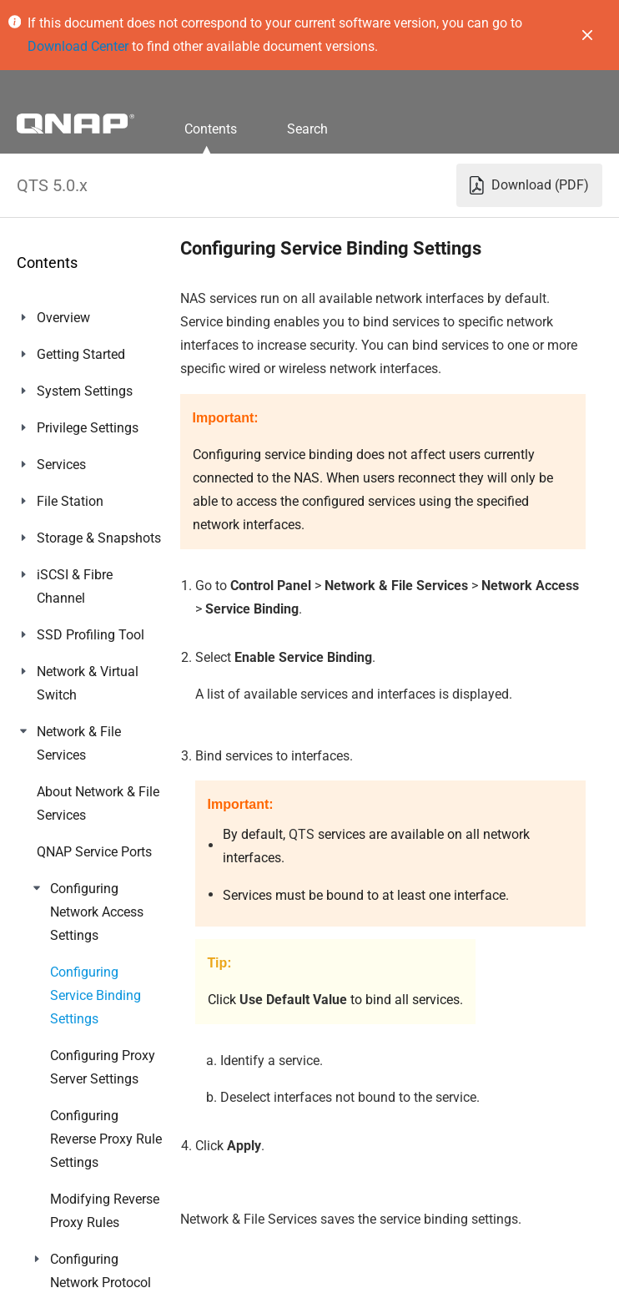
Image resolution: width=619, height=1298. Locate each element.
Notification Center (91, 975)
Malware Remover (90, 1012)
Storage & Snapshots (99, 538)
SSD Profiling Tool (90, 635)
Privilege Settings (87, 428)
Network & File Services (79, 743)
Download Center (78, 46)
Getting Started (81, 354)
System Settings (85, 391)
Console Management (76, 1097)
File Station (70, 501)
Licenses (62, 865)
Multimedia (70, 902)
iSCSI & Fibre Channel (75, 586)
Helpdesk (64, 1049)
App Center (69, 828)
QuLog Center (77, 939)
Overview (63, 318)
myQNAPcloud (80, 792)
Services (61, 464)
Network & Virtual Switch (87, 683)
